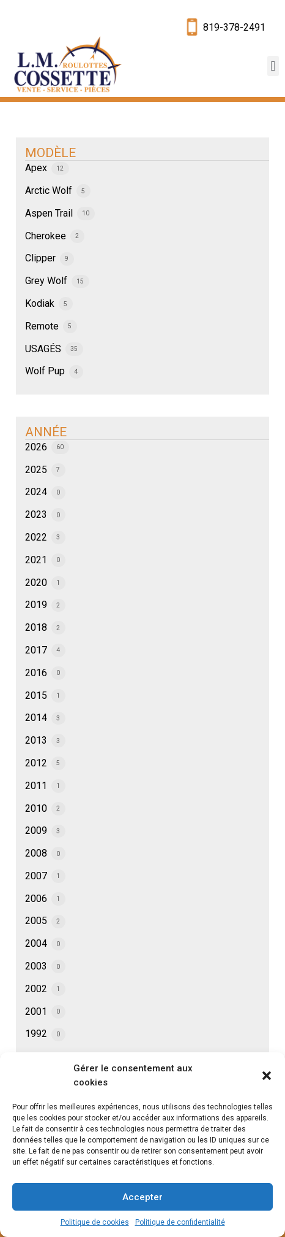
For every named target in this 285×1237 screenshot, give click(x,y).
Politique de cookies (95, 1222)
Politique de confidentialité (180, 1222)
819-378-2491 (234, 27)
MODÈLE (50, 152)
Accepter (142, 1197)
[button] (267, 1075)
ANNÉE (46, 432)
